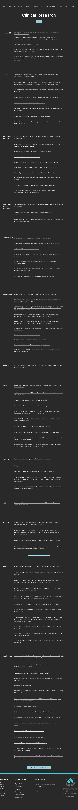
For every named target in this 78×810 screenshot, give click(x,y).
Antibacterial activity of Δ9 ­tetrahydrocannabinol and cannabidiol (33, 238)
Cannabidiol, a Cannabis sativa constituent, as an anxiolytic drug (32, 406)
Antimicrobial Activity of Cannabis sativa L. (26, 249)
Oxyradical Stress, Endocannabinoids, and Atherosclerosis (31, 340)
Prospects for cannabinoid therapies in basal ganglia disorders (32, 345)
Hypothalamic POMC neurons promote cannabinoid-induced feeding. (34, 471)
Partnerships (18, 792)
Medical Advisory (19, 794)
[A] (39, 21)
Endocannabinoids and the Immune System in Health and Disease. (33, 712)
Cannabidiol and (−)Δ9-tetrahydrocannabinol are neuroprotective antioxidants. (37, 294)
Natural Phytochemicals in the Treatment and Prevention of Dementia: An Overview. (38, 173)
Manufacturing (19, 786)
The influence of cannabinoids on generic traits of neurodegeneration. (34, 185)
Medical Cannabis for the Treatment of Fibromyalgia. (29, 737)
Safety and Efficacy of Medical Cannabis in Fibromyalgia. (30, 743)
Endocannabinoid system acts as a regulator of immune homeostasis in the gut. (37, 717)
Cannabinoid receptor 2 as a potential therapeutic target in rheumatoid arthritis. (37, 540)
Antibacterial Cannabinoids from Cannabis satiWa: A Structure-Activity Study (36, 243)
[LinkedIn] (36, 791)
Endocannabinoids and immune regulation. (26, 706)
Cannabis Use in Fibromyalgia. (23, 685)
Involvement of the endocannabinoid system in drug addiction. (32, 116)
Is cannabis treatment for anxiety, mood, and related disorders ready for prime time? (38, 432)
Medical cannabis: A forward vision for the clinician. (29, 731)
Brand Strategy (19, 797)
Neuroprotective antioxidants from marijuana (27, 335)
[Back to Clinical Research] (39, 767)
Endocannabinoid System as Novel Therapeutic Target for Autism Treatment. (36, 604)
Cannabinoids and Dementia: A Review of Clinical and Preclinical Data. (34, 151)
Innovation (17, 789)
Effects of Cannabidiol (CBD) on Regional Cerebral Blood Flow (32, 426)
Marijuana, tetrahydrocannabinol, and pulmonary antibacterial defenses (34, 276)
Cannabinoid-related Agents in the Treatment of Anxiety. (30, 400)
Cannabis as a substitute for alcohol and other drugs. (29, 103)
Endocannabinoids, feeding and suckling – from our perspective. (32, 459)
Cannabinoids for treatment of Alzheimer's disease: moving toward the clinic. (36, 162)
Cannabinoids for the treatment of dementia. (27, 157)
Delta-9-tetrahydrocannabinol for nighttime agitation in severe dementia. (35, 167)
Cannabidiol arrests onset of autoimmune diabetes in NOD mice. (33, 673)
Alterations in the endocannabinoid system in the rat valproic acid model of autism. (38, 566)
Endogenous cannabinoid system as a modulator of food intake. (32, 466)
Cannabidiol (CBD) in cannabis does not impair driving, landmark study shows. (36, 97)
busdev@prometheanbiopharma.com (45, 784)
